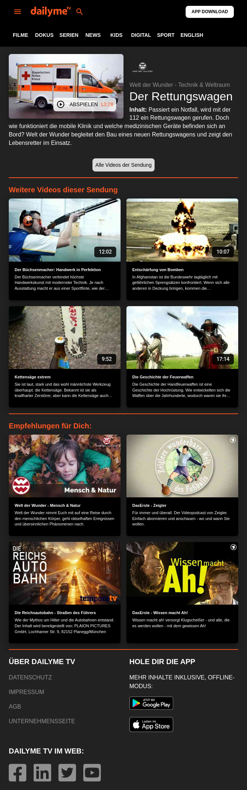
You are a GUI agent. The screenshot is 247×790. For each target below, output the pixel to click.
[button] (142, 67)
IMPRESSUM (26, 692)
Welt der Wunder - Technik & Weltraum (179, 85)
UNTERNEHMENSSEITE (42, 721)
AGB (15, 707)
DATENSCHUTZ (30, 677)
